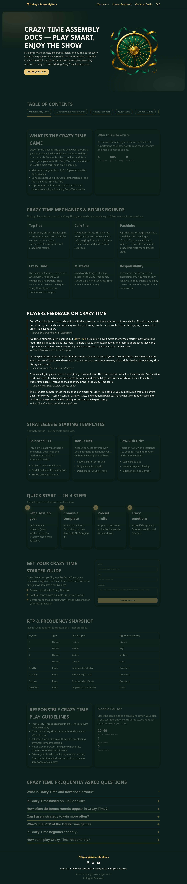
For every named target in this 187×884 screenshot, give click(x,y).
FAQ (158, 4)
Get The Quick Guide (36, 72)
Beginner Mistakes (118, 868)
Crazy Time (80, 338)
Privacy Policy (101, 868)
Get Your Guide (143, 4)
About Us (64, 868)
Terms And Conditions (81, 868)
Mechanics (103, 4)
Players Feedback (122, 4)
